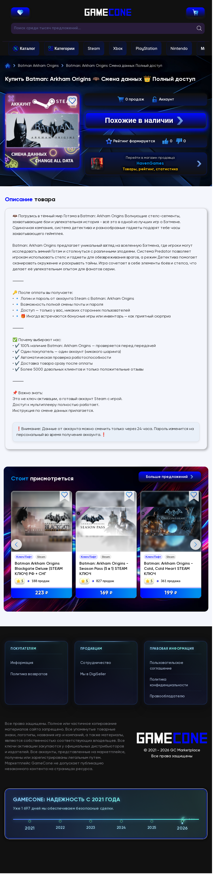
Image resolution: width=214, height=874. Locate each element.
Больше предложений (170, 477)
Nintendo (179, 48)
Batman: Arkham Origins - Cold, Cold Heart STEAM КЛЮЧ (168, 569)
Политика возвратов (29, 674)
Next (195, 544)
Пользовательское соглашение (166, 665)
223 (41, 593)
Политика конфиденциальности (169, 682)
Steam (94, 48)
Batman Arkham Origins (38, 66)
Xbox (118, 48)
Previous (16, 544)
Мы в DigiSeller (93, 674)
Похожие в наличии (144, 120)
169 (106, 593)
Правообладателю (167, 696)
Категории (64, 48)
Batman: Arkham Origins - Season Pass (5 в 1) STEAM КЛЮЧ (103, 569)
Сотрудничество (95, 663)
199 (170, 593)
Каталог (27, 48)
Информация (22, 663)
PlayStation (146, 48)
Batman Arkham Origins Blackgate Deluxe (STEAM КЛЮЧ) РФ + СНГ (39, 569)
